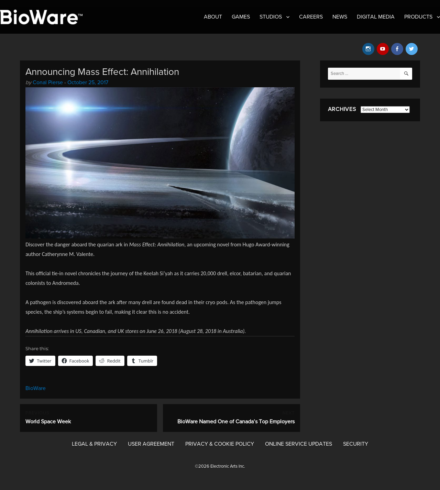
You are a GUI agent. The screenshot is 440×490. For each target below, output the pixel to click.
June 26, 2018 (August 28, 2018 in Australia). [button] (195, 331)
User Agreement (151, 444)
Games (241, 16)
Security (355, 444)
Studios (271, 16)
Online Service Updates (298, 444)
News (339, 16)
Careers (311, 16)
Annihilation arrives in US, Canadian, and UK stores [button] (82, 331)
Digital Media (376, 16)
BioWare (35, 388)
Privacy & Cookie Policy (219, 444)
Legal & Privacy (94, 444)
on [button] (142, 331)
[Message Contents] (160, 288)
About (213, 16)
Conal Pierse (48, 82)
